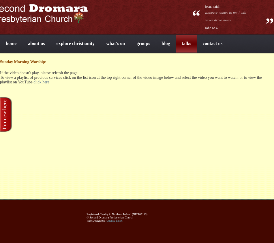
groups (143, 43)
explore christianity (76, 43)
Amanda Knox (114, 220)
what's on (115, 43)
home (11, 43)
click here (41, 82)
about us (36, 43)
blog (166, 43)
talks (186, 43)
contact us (213, 43)
